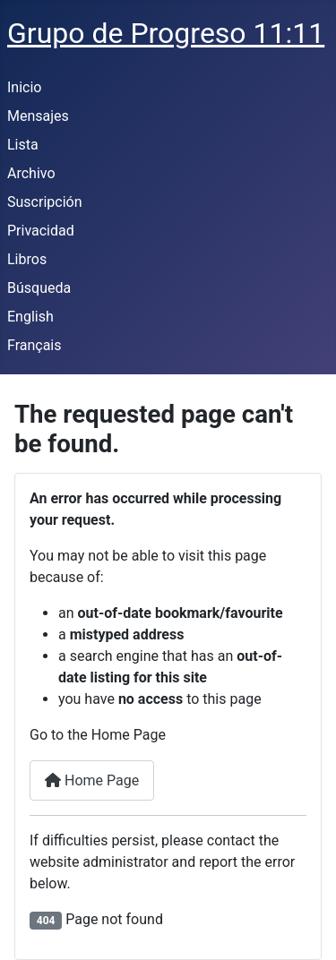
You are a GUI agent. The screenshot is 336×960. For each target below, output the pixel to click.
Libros (27, 259)
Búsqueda (39, 287)
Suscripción (44, 201)
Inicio (24, 87)
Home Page (92, 780)
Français (34, 345)
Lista (23, 144)
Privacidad (40, 230)
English (30, 316)
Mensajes (38, 115)
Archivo (31, 173)
